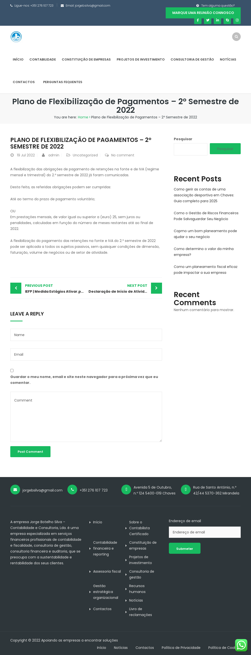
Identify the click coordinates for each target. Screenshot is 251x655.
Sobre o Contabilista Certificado (139, 528)
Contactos (24, 82)
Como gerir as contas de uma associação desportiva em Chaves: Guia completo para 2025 (204, 195)
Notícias (228, 59)
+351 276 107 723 (41, 5)
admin (53, 155)
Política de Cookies (224, 647)
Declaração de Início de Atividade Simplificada (125, 288)
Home (83, 117)
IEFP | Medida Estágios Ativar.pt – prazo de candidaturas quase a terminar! (55, 288)
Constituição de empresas (86, 59)
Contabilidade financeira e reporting (105, 548)
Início (18, 59)
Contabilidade (42, 59)
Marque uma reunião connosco (203, 12)
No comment (122, 155)
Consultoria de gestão (192, 59)
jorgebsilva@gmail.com (92, 5)
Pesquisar (183, 139)
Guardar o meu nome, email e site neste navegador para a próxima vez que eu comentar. (84, 379)
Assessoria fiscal (107, 571)
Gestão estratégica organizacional (105, 591)
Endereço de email (185, 521)
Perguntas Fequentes (62, 82)
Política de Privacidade (181, 647)
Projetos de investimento (141, 59)
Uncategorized (85, 155)
